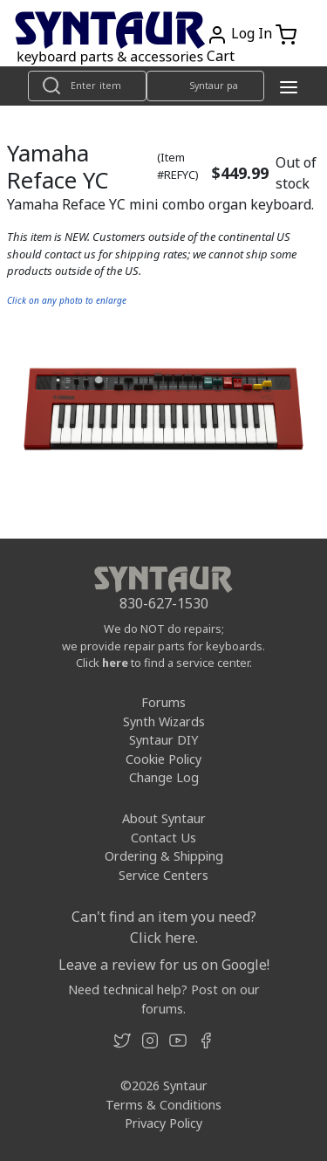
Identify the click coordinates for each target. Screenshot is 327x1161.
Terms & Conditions (163, 1104)
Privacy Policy (163, 1123)
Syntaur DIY (163, 740)
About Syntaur (164, 818)
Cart (221, 55)
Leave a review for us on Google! (163, 964)
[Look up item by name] (87, 86)
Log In (251, 33)
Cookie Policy (163, 759)
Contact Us (163, 837)
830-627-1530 (163, 603)
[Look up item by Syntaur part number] (205, 86)
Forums (163, 702)
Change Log (164, 777)
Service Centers (163, 875)
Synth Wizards (164, 721)
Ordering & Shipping (164, 856)
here (115, 662)
